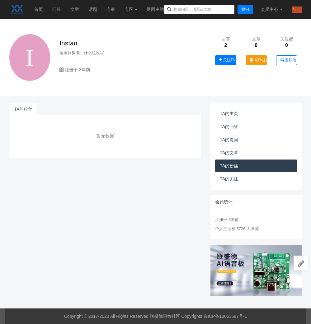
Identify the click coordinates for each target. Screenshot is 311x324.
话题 (92, 9)
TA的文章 (229, 152)
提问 (245, 9)
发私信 (288, 60)
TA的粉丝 (23, 109)
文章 (74, 9)
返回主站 (155, 9)
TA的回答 (229, 126)
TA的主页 (229, 113)
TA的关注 (229, 178)
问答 (56, 9)
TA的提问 (229, 139)
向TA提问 (258, 60)
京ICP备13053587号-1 (225, 316)
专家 (110, 9)
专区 (131, 9)
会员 (272, 9)
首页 (38, 9)
